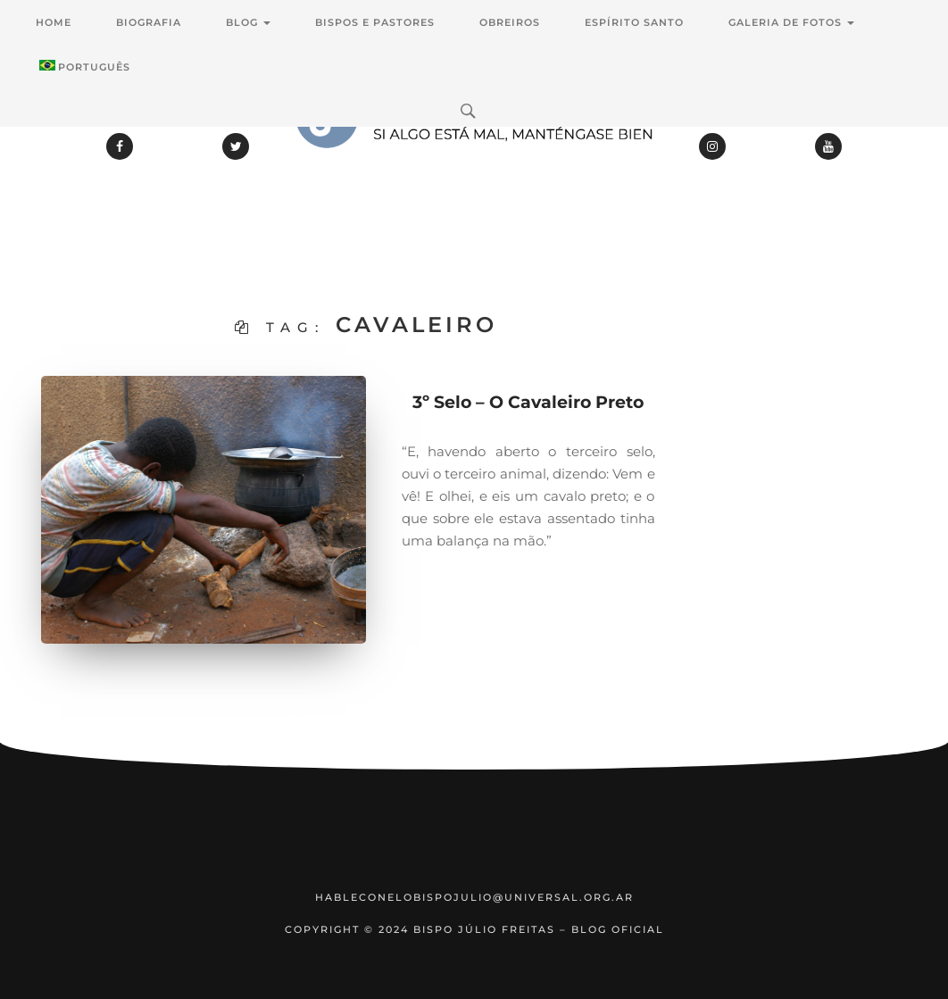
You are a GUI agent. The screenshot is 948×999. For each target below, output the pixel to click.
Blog (248, 22)
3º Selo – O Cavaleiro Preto (528, 402)
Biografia (148, 22)
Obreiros (509, 22)
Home (53, 22)
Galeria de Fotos (791, 22)
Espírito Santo (634, 22)
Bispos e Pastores (375, 22)
